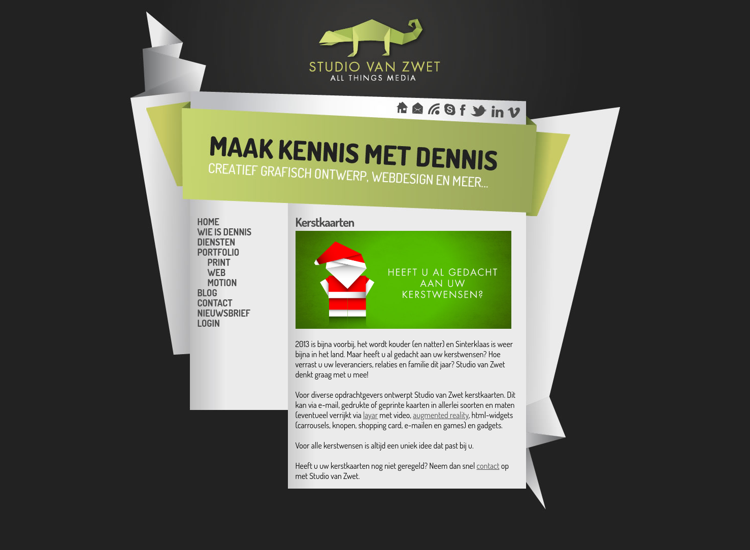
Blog (207, 292)
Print (219, 262)
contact (487, 466)
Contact (215, 302)
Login (209, 323)
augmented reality (440, 415)
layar (370, 415)
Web (217, 272)
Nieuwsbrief (224, 312)
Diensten (217, 241)
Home (208, 221)
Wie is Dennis (225, 231)
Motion (222, 282)
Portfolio (219, 252)
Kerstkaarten (325, 222)
